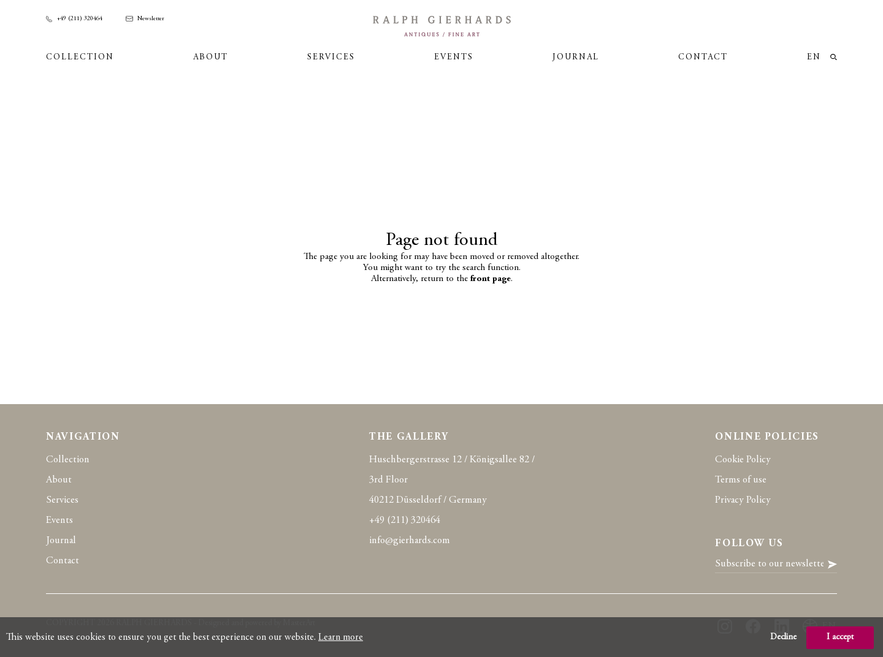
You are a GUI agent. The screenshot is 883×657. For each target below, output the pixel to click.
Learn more (340, 637)
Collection (80, 57)
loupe (833, 57)
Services (331, 57)
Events (453, 57)
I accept (840, 637)
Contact (703, 57)
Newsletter (145, 19)
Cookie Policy (743, 460)
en (814, 57)
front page (490, 278)
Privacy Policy (743, 500)
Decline (783, 637)
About (210, 57)
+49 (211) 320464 (74, 19)
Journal (575, 57)
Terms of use (740, 480)
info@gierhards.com (409, 541)
